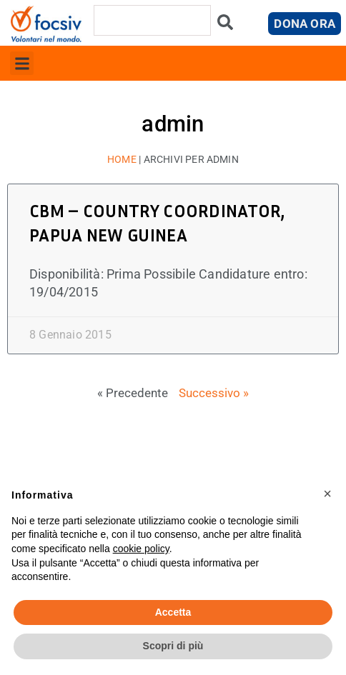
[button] (22, 63)
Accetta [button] (173, 612)
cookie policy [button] (141, 548)
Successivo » (214, 393)
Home (122, 159)
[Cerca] (225, 25)
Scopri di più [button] (173, 645)
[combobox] (152, 20)
